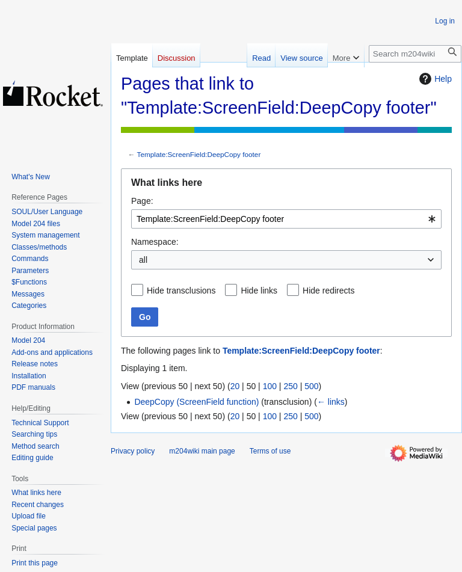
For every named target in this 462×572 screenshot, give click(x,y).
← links (331, 402)
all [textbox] (143, 260)
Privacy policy (133, 451)
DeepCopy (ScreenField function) (196, 402)
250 (290, 386)
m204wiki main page (202, 451)
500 (311, 386)
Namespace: (155, 242)
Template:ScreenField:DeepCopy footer (199, 154)
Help (434, 79)
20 (235, 386)
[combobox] (286, 219)
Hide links (259, 290)
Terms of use (270, 451)
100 (270, 386)
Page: (142, 201)
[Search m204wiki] (415, 54)
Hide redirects (328, 290)
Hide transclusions (181, 290)
